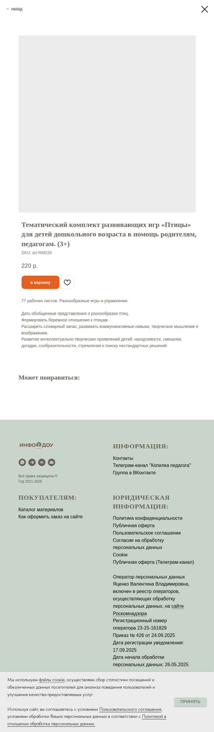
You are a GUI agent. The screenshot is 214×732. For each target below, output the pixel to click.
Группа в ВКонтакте (134, 472)
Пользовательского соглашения (130, 709)
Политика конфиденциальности (148, 518)
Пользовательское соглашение (147, 532)
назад (16, 8)
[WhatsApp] (22, 462)
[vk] (41, 462)
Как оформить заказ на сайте (51, 516)
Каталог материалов (41, 509)
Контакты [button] (123, 458)
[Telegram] (32, 462)
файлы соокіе (52, 679)
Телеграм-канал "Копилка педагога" (152, 465)
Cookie (120, 554)
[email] (51, 462)
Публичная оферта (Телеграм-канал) (153, 562)
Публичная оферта (134, 525)
